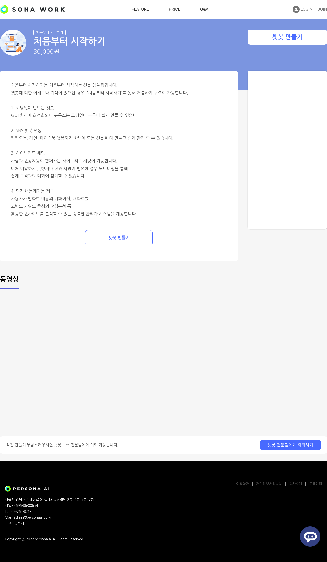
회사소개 (295, 484)
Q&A (204, 9)
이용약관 (242, 484)
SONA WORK (32, 9)
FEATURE (140, 9)
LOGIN (303, 9)
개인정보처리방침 (269, 484)
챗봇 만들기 (287, 37)
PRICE (174, 9)
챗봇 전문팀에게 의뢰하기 (290, 445)
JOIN (322, 9)
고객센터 (315, 484)
